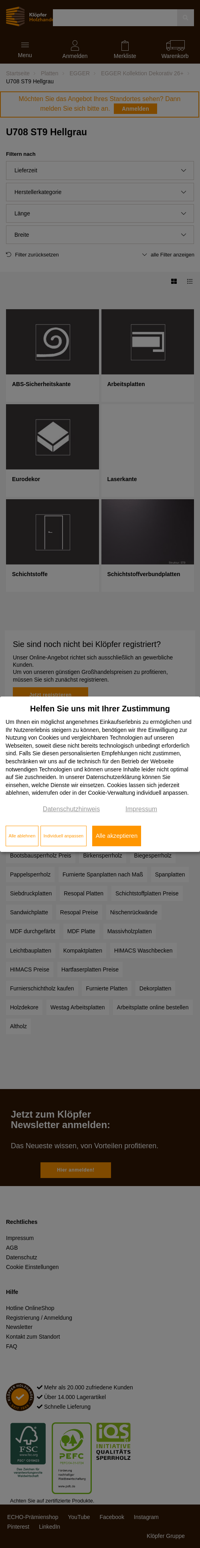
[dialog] (100, 774)
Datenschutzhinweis (71, 809)
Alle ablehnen (22, 835)
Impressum (141, 809)
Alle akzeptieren (116, 836)
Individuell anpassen (63, 835)
